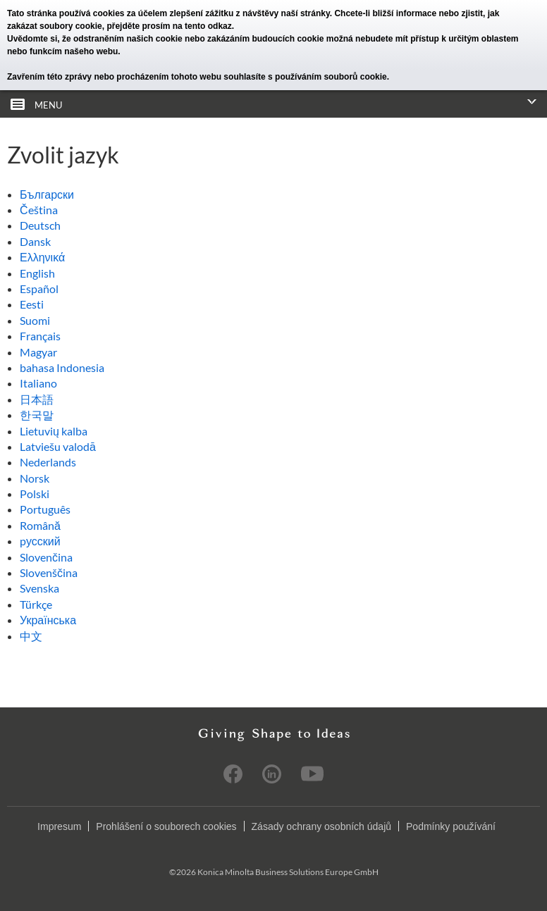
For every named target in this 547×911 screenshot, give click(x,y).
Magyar (38, 352)
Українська (48, 619)
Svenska (39, 588)
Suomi (35, 320)
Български (47, 194)
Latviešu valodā (58, 446)
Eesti (32, 304)
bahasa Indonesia (62, 367)
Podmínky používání (451, 826)
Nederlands (48, 462)
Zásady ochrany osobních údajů (321, 826)
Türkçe (36, 604)
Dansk (35, 241)
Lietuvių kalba (53, 431)
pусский (40, 540)
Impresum (59, 826)
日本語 (37, 399)
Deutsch (40, 225)
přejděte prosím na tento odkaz (168, 26)
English (37, 273)
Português (45, 509)
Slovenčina (46, 557)
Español (39, 288)
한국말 (37, 414)
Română (40, 525)
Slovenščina (49, 572)
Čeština (39, 209)
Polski (34, 493)
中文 (31, 636)
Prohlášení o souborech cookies (166, 826)
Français (40, 335)
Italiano (38, 383)
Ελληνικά (42, 257)
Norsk (34, 478)
